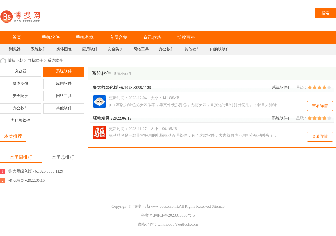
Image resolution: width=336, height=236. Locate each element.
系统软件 (38, 49)
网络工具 (141, 49)
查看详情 (320, 106)
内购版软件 (220, 49)
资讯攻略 (152, 37)
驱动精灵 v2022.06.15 (112, 118)
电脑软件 (35, 60)
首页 (16, 37)
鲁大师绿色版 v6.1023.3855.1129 (122, 87)
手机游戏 (85, 37)
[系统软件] (280, 87)
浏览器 (15, 49)
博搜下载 (15, 60)
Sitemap (218, 206)
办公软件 (166, 49)
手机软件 (51, 37)
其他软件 (192, 49)
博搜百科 (186, 37)
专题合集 (118, 37)
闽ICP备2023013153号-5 (174, 215)
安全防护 (115, 49)
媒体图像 (64, 49)
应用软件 (90, 49)
